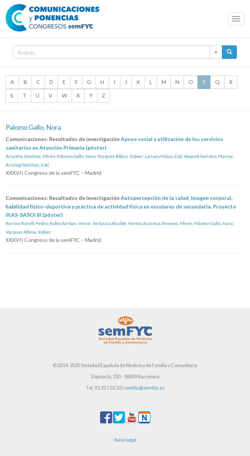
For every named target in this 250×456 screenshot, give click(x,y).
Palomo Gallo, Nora (76, 156)
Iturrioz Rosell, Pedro (27, 223)
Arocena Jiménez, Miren (30, 156)
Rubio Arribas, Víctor (70, 223)
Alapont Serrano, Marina (208, 156)
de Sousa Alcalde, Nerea (117, 223)
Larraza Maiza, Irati (163, 156)
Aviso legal (125, 440)
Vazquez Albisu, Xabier (120, 156)
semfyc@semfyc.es (144, 388)
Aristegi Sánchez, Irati (27, 165)
